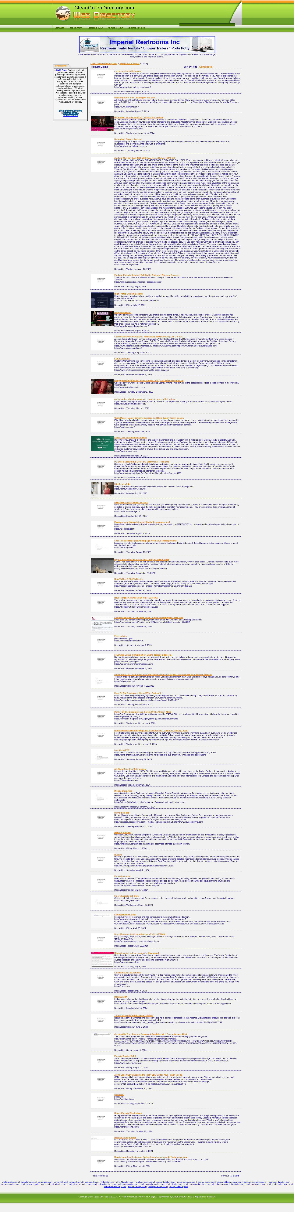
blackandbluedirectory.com (229, 1182)
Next (236, 1176)
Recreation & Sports (129, 63)
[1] (231, 1176)
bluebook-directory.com (279, 1182)
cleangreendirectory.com (84, 1184)
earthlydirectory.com (260, 1184)
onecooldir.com (92, 1182)
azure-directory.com (186, 1182)
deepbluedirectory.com (199, 1184)
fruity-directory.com (137, 1186)
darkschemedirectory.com (157, 1184)
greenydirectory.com (157, 1186)
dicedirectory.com (220, 1184)
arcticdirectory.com (145, 1182)
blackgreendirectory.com (255, 1182)
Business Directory (207, 1197)
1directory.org (107, 1182)
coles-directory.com (107, 1184)
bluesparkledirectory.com (12, 1184)
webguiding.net (76, 1182)
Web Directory (185, 1197)
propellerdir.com (28, 1182)
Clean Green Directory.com (103, 63)
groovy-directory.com (178, 1186)
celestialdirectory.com (61, 1184)
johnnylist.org (60, 1182)
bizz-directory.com (206, 1182)
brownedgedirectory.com (37, 1184)
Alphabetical (205, 67)
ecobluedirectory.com (282, 1184)
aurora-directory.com (165, 1182)
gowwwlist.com (45, 1182)
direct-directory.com (240, 1184)
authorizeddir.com (10, 1182)
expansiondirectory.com (115, 1186)
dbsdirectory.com (179, 1184)
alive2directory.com (125, 1182)
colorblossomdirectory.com (130, 1184)
